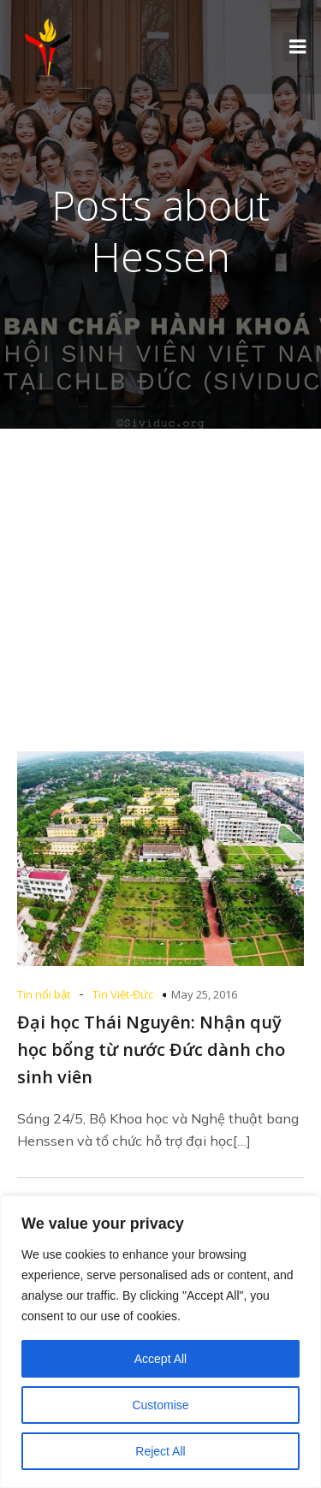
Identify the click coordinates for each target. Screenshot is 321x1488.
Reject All (160, 1451)
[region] (160, 1341)
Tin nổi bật (43, 994)
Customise (160, 1405)
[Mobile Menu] (297, 47)
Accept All (160, 1359)
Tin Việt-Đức (122, 994)
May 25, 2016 (204, 994)
